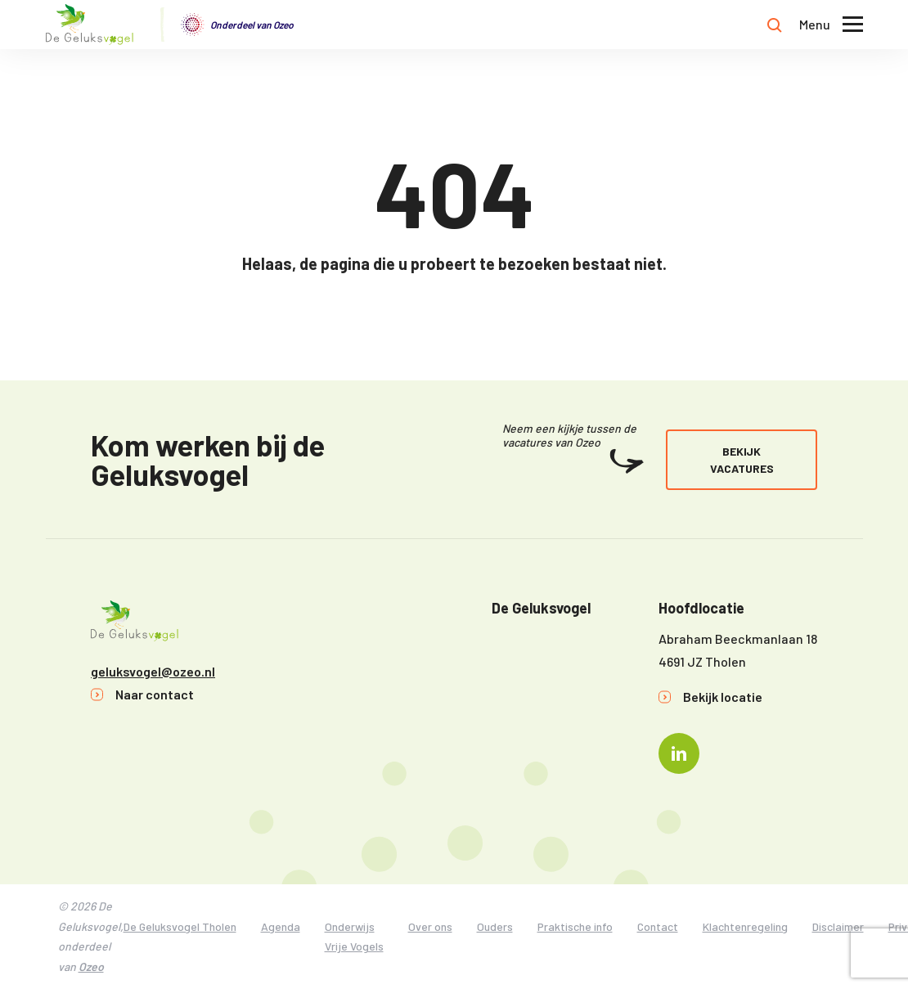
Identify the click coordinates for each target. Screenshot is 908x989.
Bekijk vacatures (742, 459)
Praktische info (575, 926)
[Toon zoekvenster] (774, 24)
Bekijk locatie (722, 696)
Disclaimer (838, 926)
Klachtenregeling (745, 926)
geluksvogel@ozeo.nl (153, 671)
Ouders (495, 926)
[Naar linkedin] (679, 753)
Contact (657, 926)
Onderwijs (350, 926)
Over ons (430, 926)
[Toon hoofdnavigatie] (831, 25)
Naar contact (154, 694)
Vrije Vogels (354, 946)
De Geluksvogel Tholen (180, 926)
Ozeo (91, 966)
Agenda (280, 926)
